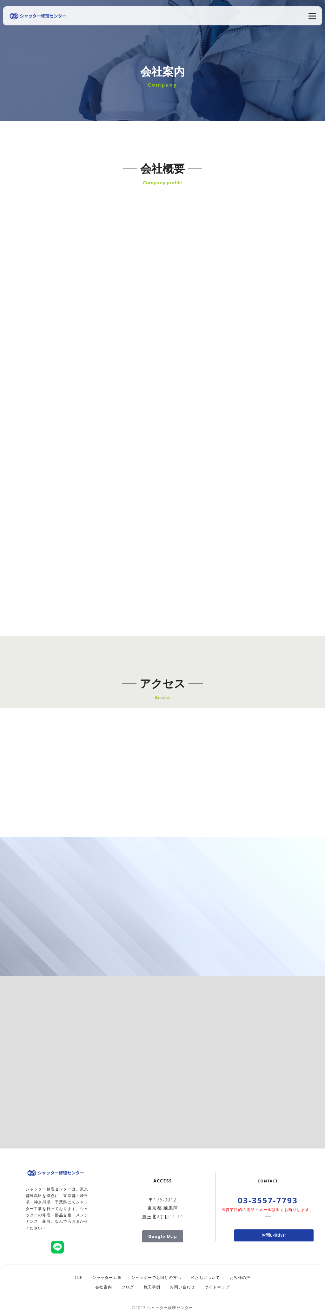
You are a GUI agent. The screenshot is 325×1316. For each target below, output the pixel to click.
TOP (78, 1277)
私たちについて (205, 1277)
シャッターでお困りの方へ (156, 1277)
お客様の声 (240, 1277)
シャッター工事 (106, 1277)
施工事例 (152, 1287)
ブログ (128, 1287)
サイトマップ (217, 1287)
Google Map (162, 1236)
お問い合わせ (274, 1235)
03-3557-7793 (268, 1200)
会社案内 (103, 1287)
